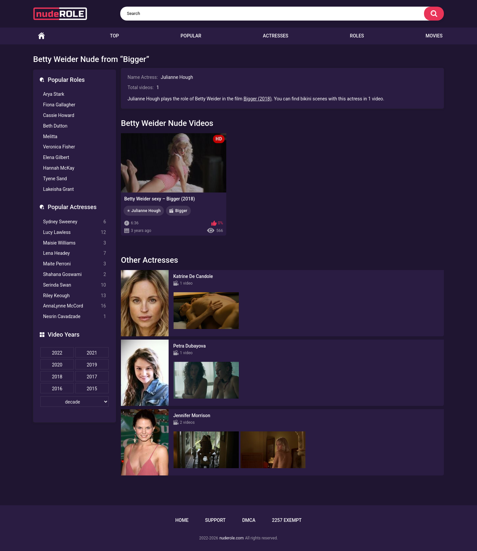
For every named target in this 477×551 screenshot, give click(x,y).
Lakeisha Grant (58, 189)
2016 (57, 388)
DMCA (248, 520)
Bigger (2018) (257, 98)
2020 (57, 364)
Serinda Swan (74, 285)
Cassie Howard (58, 115)
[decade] (74, 401)
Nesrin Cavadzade (74, 316)
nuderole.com (231, 538)
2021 (92, 353)
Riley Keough (74, 296)
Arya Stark (53, 94)
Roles (357, 35)
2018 (57, 376)
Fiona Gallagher (59, 104)
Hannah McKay (58, 168)
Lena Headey (74, 253)
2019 (92, 364)
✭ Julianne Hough (144, 210)
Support (215, 520)
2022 (57, 353)
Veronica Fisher (59, 146)
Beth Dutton (55, 126)
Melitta (50, 136)
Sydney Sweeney (74, 222)
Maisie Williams (74, 243)
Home (41, 36)
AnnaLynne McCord (74, 306)
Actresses (276, 35)
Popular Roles (66, 79)
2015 (92, 388)
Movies (434, 35)
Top (114, 35)
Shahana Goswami (74, 274)
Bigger (181, 210)
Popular (191, 35)
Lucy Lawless (74, 232)
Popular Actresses (72, 206)
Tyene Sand (55, 178)
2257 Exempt (287, 520)
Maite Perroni (74, 264)
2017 (92, 376)
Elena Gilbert (56, 157)
